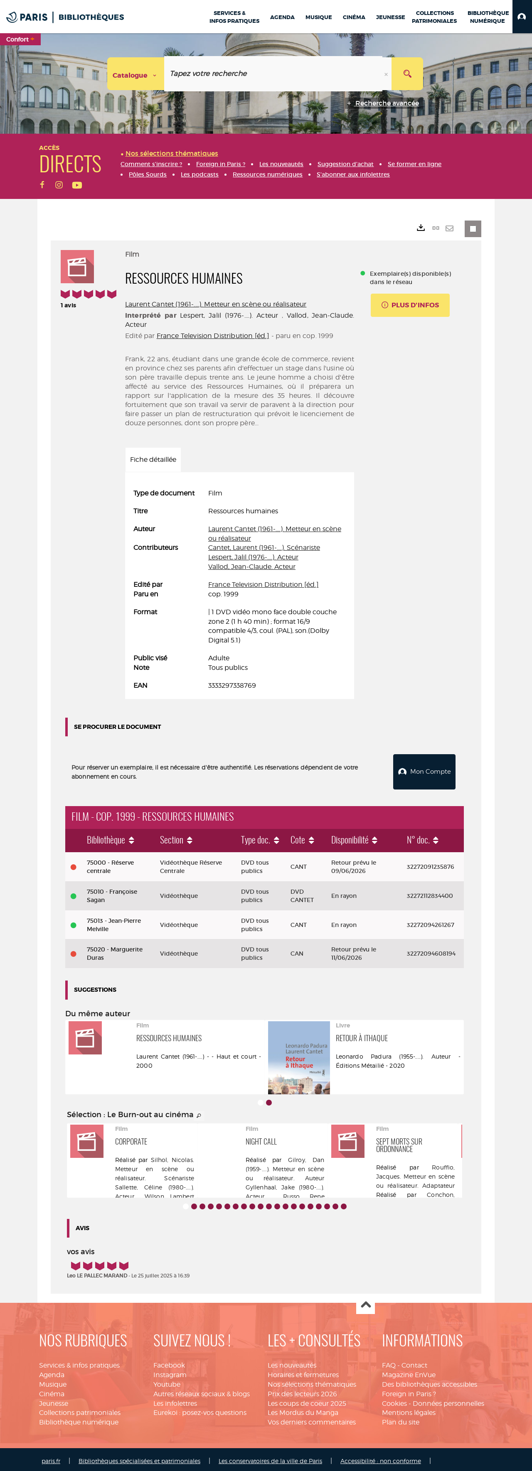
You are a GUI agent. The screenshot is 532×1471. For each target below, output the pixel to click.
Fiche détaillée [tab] (153, 459)
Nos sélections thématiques (312, 1381)
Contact (414, 1362)
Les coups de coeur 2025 (307, 1400)
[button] (522, 16)
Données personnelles (448, 1400)
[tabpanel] (239, 590)
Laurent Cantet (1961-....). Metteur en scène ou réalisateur (215, 304)
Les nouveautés (292, 1362)
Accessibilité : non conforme (380, 1457)
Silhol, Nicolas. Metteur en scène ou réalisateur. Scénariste (154, 1165)
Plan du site (400, 1419)
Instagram (170, 1371)
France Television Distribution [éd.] (213, 336)
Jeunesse (53, 1400)
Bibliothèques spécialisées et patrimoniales (139, 1457)
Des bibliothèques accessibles (429, 1381)
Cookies (394, 1400)
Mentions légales (409, 1409)
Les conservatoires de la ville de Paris (270, 1457)
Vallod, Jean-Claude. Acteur (252, 567)
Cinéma (51, 1391)
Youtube (166, 1381)
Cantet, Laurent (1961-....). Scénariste (264, 548)
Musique (52, 1381)
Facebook (169, 1362)
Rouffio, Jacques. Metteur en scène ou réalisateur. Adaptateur (415, 1173)
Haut (365, 1302)
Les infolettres (175, 1400)
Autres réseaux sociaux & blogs (201, 1391)
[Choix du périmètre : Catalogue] (136, 73)
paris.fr (51, 1457)
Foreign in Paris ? (409, 1391)
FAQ (389, 1362)
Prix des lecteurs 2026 (302, 1391)
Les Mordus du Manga (303, 1409)
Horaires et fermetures (303, 1371)
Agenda (51, 1371)
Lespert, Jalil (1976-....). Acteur (229, 315)
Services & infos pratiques (79, 1362)
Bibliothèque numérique (78, 1419)
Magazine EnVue (409, 1371)
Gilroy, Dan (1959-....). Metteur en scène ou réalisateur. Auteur (285, 1165)
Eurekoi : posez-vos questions (199, 1409)
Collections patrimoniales (80, 1409)
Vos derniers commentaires (312, 1419)
